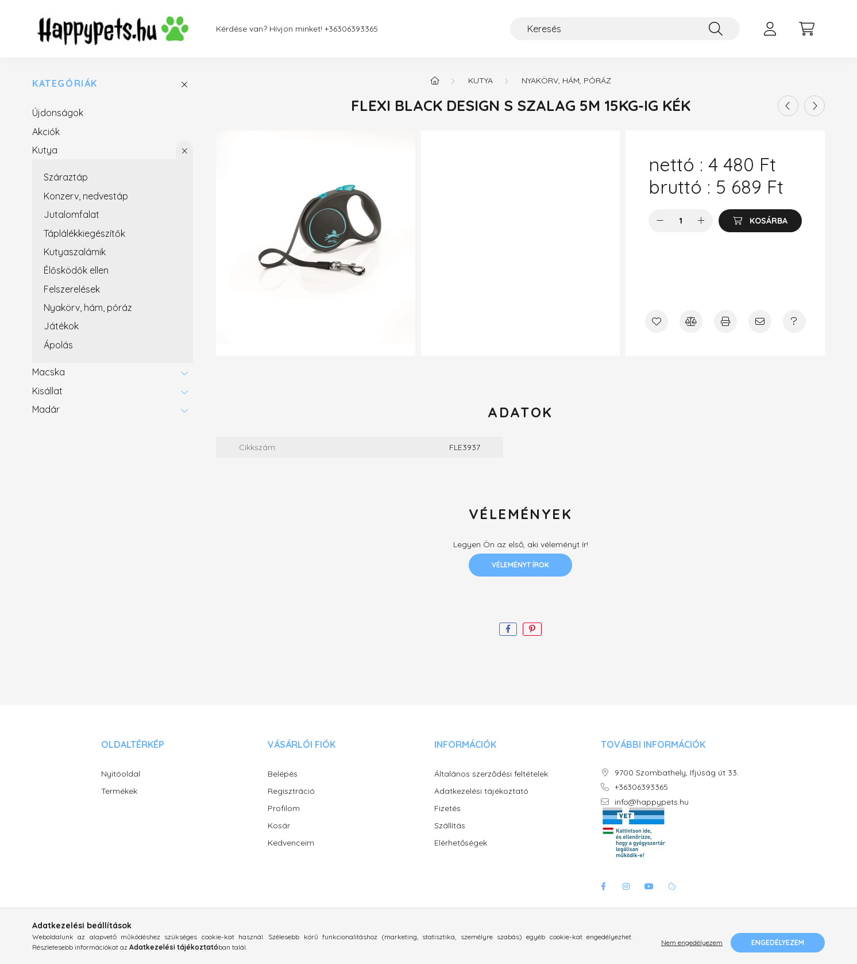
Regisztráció (291, 791)
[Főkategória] (434, 80)
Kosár (279, 826)
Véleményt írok (520, 564)
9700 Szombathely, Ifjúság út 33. (677, 773)
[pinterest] (532, 629)
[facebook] (508, 629)
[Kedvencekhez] (656, 321)
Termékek (119, 791)
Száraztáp (66, 177)
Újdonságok (57, 112)
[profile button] (769, 28)
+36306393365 (351, 29)
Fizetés (447, 808)
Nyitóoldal (120, 774)
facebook (603, 886)
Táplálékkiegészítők (84, 233)
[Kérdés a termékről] (794, 321)
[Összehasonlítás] (691, 321)
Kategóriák (65, 83)
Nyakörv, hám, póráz (88, 307)
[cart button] (806, 28)
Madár (46, 409)
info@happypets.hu (652, 802)
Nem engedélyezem (692, 942)
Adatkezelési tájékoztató (481, 791)
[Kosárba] (760, 220)
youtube (649, 886)
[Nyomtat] (725, 321)
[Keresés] (625, 28)
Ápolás (58, 345)
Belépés (283, 774)
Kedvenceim (291, 843)
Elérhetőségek (460, 843)
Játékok (61, 326)
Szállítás (449, 826)
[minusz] (660, 220)
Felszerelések (72, 289)
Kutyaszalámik (75, 252)
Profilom (284, 808)
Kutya (44, 150)
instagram (626, 886)
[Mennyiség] (681, 220)
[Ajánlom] (759, 321)
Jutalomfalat (71, 214)
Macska (48, 372)
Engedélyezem (777, 942)
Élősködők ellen (76, 270)
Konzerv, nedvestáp (86, 196)
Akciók (46, 131)
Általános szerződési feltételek (491, 774)
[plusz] (701, 220)
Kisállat (47, 391)
